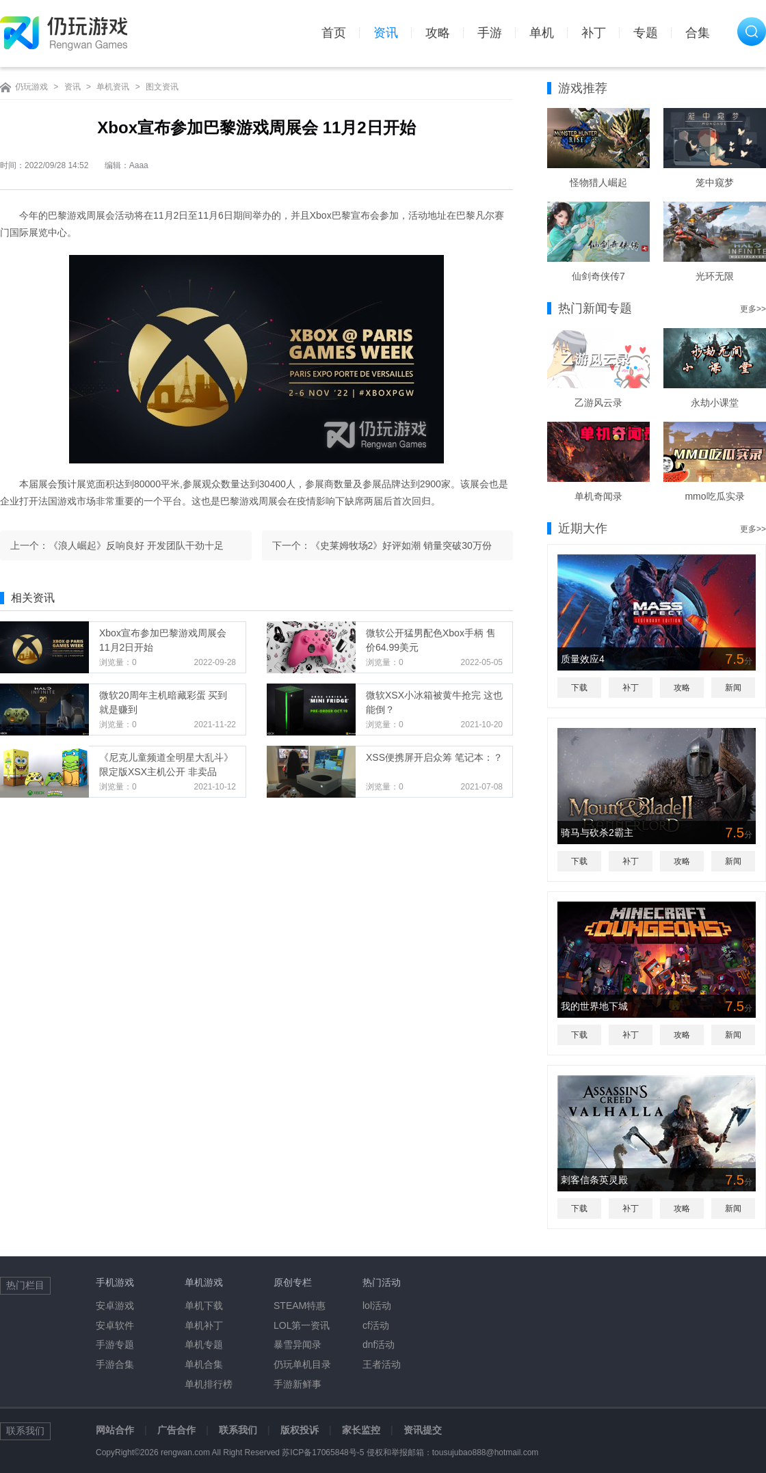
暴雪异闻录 (297, 1344)
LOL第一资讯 (302, 1325)
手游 (489, 33)
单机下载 (204, 1305)
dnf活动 (378, 1344)
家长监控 (361, 1429)
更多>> (753, 309)
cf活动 (375, 1325)
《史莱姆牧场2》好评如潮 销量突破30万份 (401, 545)
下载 (579, 687)
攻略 (437, 33)
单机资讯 (112, 87)
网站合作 (115, 1429)
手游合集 (115, 1364)
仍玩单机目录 (302, 1364)
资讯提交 (423, 1429)
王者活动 (381, 1364)
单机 (541, 33)
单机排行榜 (209, 1384)
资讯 (385, 33)
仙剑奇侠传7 (598, 276)
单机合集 (204, 1364)
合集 (697, 33)
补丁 (593, 33)
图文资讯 (162, 87)
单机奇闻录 (598, 496)
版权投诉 (299, 1429)
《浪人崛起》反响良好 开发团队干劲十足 (136, 545)
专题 (645, 33)
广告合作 (176, 1429)
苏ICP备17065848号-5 (323, 1452)
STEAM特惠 (300, 1305)
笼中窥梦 (715, 182)
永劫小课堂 (715, 402)
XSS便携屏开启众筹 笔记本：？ (434, 757)
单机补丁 (204, 1325)
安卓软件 (115, 1325)
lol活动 (376, 1305)
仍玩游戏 (31, 87)
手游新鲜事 (297, 1384)
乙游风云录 (598, 402)
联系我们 (238, 1429)
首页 (333, 33)
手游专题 (115, 1344)
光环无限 (715, 276)
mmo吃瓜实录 (714, 496)
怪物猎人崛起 (598, 182)
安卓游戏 (115, 1305)
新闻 (733, 687)
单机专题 (204, 1344)
